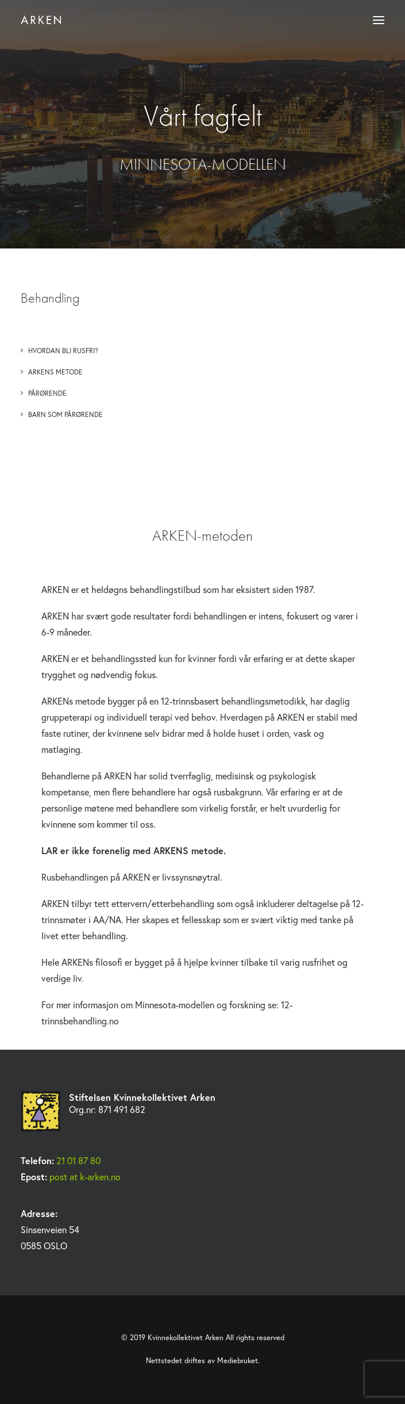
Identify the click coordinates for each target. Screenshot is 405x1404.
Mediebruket (237, 1360)
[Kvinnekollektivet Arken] (41, 20)
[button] (378, 20)
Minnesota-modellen (174, 1005)
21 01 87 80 (78, 1160)
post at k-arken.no (85, 1176)
